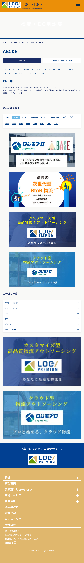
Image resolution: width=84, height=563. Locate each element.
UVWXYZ (55, 117)
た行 (14, 123)
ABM (19, 69)
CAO (59, 69)
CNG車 (71, 69)
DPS (31, 73)
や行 (42, 123)
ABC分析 (11, 69)
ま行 (35, 123)
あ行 (64, 117)
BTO (44, 69)
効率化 (7, 313)
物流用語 (22, 60)
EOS (42, 73)
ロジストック (13, 519)
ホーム (5, 42)
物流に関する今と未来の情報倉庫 (32, 6)
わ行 (56, 123)
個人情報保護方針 (13, 531)
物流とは (8, 324)
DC (26, 73)
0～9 (7, 117)
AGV (33, 69)
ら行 (49, 123)
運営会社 (9, 542)
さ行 (7, 123)
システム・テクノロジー (13, 308)
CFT (65, 69)
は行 (28, 123)
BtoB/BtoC (52, 69)
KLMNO (34, 117)
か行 (71, 117)
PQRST (44, 117)
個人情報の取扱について (16, 535)
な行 (21, 123)
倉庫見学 (10, 513)
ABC (5, 69)
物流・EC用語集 (10, 329)
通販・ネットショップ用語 (62, 60)
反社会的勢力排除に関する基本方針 (21, 538)
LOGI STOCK (19, 42)
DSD (36, 73)
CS (10, 73)
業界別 (7, 319)
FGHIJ (25, 117)
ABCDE (15, 117)
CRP (5, 73)
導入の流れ (11, 507)
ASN (38, 69)
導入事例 (10, 483)
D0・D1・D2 (18, 73)
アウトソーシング (11, 303)
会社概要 (10, 525)
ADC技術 (26, 69)
